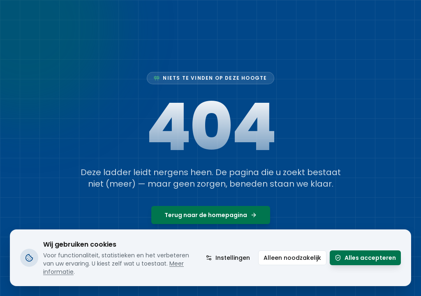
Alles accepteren (365, 258)
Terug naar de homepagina (210, 215)
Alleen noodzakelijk (292, 258)
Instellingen (228, 258)
